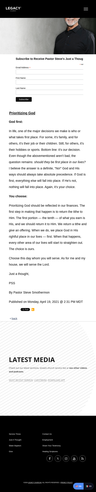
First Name (21, 78)
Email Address (23, 67)
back (14, 318)
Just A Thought (15, 440)
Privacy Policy (67, 482)
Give (11, 451)
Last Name (21, 88)
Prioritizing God (22, 113)
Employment (47, 440)
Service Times (15, 434)
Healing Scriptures (50, 451)
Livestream (40, 379)
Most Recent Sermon (21, 379)
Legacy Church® (35, 482)
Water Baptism (15, 446)
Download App (56, 379)
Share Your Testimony (51, 446)
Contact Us (47, 434)
